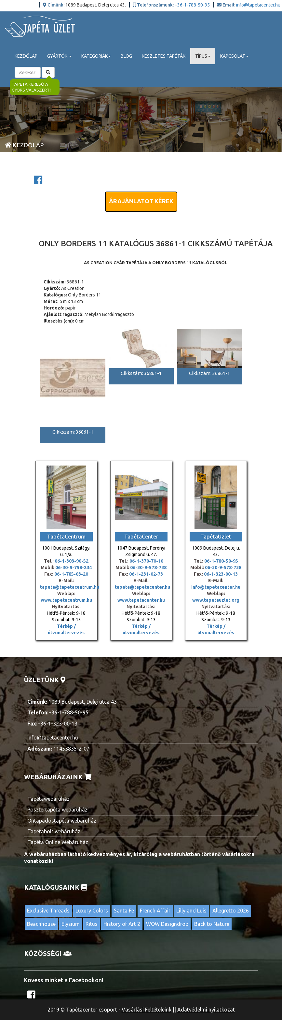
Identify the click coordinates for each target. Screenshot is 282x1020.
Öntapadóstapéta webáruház (61, 821)
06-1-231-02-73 (146, 574)
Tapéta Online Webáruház (57, 842)
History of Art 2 (121, 924)
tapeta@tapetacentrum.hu (69, 587)
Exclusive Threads (48, 910)
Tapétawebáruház (48, 799)
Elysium (70, 924)
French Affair (155, 910)
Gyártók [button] (59, 56)
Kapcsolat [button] (234, 56)
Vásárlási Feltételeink (146, 1010)
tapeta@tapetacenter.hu (142, 587)
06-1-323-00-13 (221, 574)
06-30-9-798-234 (73, 567)
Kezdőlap (26, 56)
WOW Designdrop (167, 924)
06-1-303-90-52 (71, 561)
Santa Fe (124, 910)
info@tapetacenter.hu (258, 4)
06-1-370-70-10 (146, 561)
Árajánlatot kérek (141, 201)
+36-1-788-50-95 (192, 4)
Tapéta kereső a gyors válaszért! (31, 87)
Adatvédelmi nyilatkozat (206, 1010)
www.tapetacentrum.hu (66, 600)
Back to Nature (211, 924)
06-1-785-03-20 (71, 574)
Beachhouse (41, 924)
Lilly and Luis (191, 910)
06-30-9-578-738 (148, 567)
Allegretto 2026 (230, 910)
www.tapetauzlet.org (215, 600)
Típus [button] (202, 56)
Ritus (92, 924)
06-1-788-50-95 (221, 561)
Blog (126, 56)
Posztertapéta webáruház (57, 809)
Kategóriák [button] (96, 56)
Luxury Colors (91, 910)
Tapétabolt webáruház (53, 831)
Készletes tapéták (163, 56)
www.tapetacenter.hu (141, 600)
